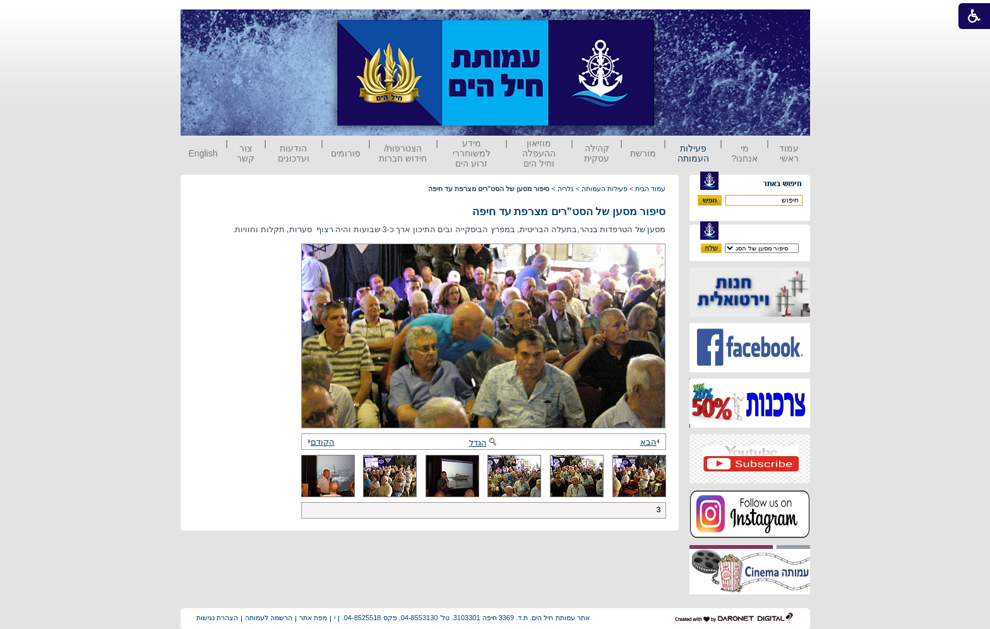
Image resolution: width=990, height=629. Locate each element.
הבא (651, 442)
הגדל (483, 442)
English (203, 153)
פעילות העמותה (693, 153)
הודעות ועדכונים (293, 153)
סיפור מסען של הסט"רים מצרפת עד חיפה (569, 212)
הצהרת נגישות (217, 617)
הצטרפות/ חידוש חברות (403, 153)
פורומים (346, 153)
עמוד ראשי (789, 153)
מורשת (643, 153)
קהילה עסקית (596, 153)
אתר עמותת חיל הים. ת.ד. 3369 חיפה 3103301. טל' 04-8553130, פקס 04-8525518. (466, 617)
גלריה (566, 188)
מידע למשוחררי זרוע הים (472, 153)
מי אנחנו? (744, 153)
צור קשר (245, 153)
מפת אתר (313, 617)
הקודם (319, 442)
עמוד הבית (650, 188)
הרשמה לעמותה (268, 617)
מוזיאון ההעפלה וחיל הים (539, 153)
